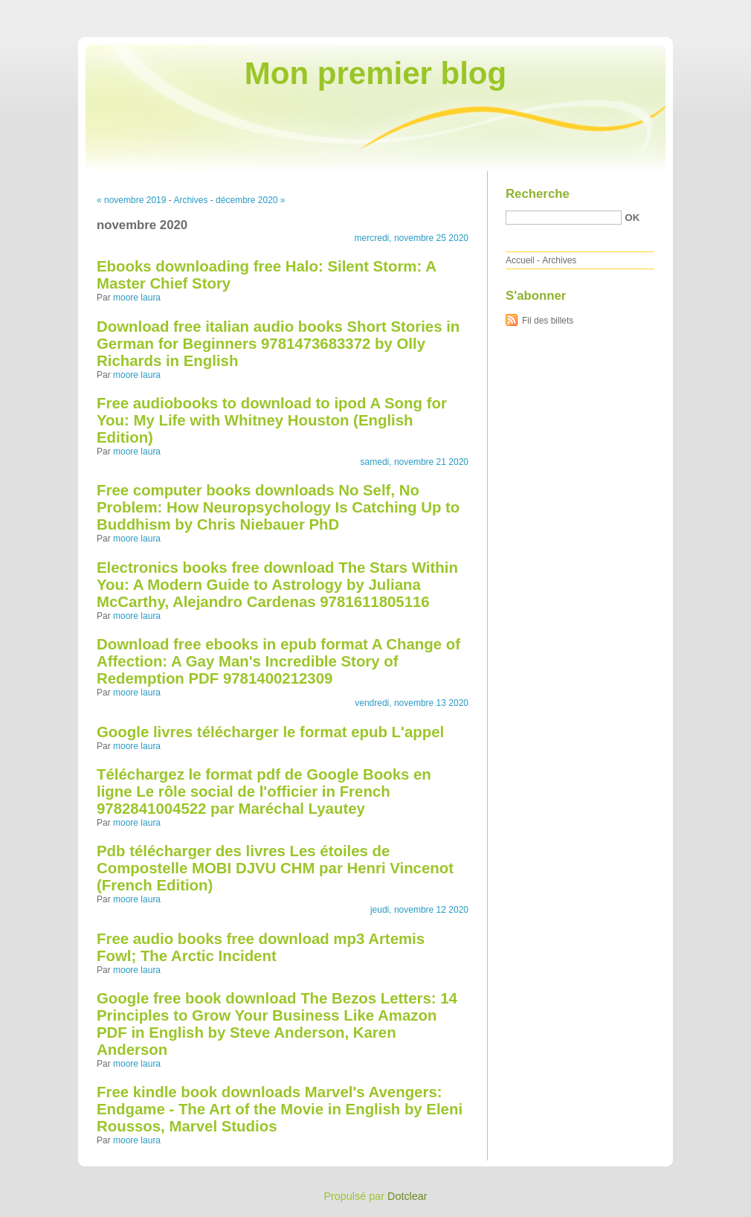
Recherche (538, 194)
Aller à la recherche (707, 10)
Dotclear (407, 1196)
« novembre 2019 (131, 200)
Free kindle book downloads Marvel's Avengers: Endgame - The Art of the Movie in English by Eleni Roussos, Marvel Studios (279, 1109)
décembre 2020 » (250, 200)
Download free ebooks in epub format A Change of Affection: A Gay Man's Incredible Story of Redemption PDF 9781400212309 (278, 661)
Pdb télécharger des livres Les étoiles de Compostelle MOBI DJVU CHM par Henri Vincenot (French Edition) (275, 868)
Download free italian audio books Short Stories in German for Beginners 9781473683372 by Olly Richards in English (278, 343)
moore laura (137, 297)
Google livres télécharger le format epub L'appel (270, 732)
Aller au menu (634, 10)
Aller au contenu (568, 10)
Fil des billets (547, 320)
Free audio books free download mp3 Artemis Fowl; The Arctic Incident (261, 947)
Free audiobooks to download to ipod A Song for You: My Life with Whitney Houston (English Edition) (272, 420)
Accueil (520, 260)
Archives (190, 200)
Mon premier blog (375, 73)
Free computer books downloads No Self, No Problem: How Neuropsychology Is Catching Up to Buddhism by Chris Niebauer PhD (278, 507)
